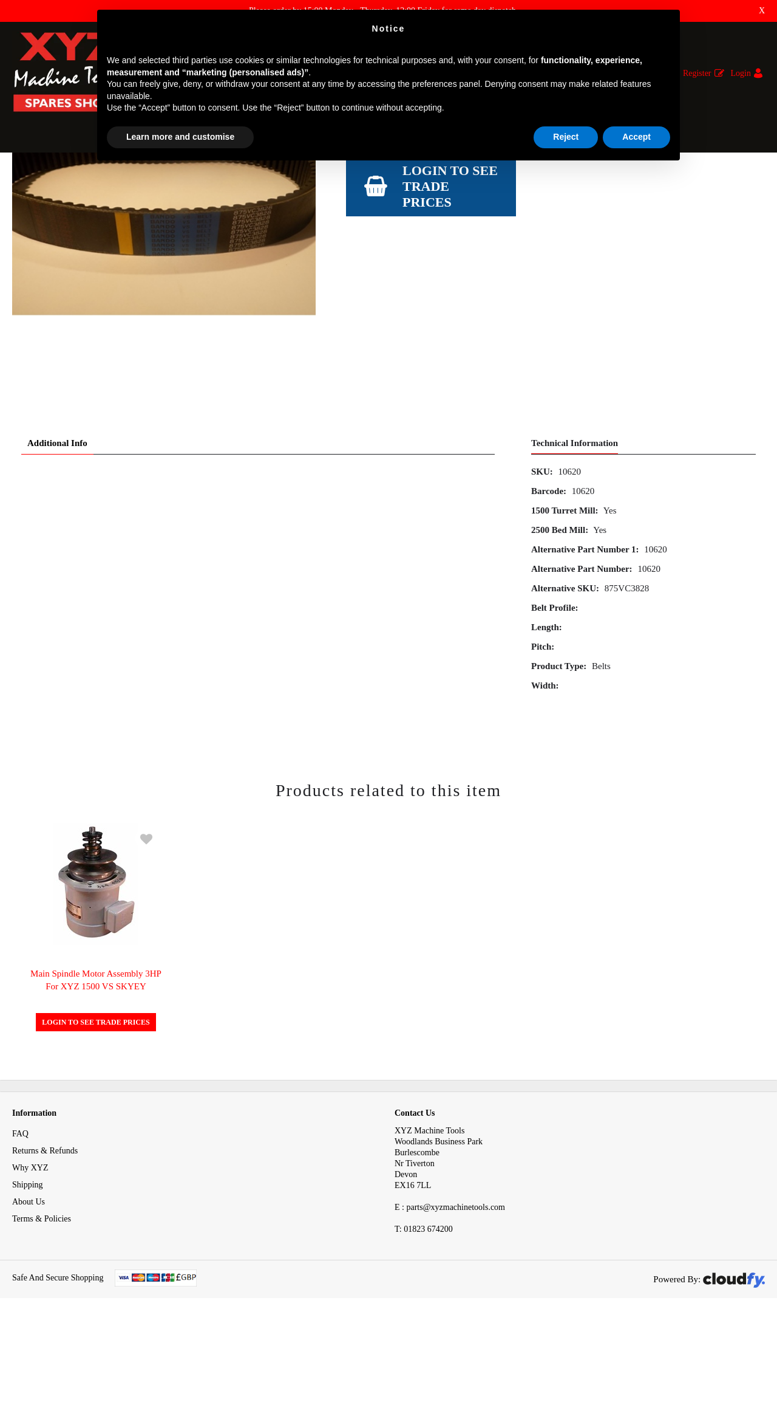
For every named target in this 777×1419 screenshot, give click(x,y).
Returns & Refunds (45, 1243)
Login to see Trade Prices (450, 336)
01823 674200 (424, 1322)
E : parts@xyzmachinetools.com (450, 1300)
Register (697, 73)
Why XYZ (30, 1260)
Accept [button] (636, 137)
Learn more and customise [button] (180, 137)
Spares (60, 175)
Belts (175, 175)
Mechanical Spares (118, 175)
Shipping (27, 1277)
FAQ (20, 1226)
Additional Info (57, 536)
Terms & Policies (41, 1311)
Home (22, 175)
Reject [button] (566, 137)
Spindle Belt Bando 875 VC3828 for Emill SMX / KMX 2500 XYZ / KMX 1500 (341, 175)
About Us (28, 1294)
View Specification (380, 289)
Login (741, 73)
